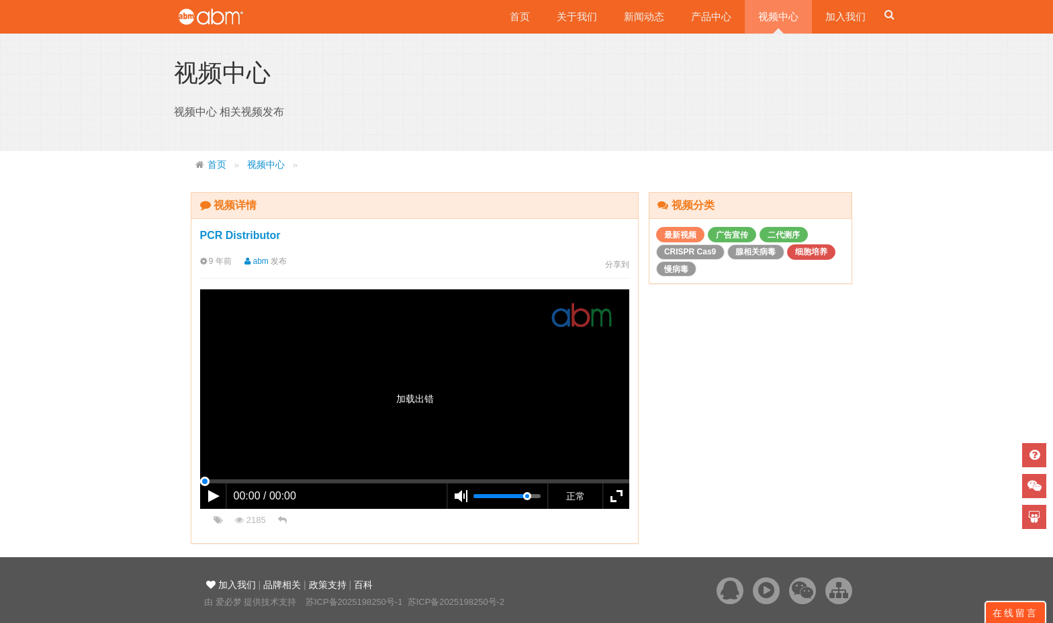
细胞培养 (811, 251)
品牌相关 (282, 584)
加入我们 (845, 16)
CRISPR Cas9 (690, 251)
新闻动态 (644, 16)
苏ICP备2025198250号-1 (354, 602)
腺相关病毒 (755, 251)
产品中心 (711, 16)
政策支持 (328, 584)
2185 (250, 520)
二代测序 (784, 235)
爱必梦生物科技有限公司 (229, 17)
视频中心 (778, 16)
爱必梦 (229, 602)
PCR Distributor (240, 235)
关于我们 (577, 16)
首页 (520, 16)
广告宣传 (732, 235)
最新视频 (680, 235)
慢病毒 (676, 269)
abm (252, 261)
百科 (363, 584)
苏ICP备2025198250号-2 (456, 602)
